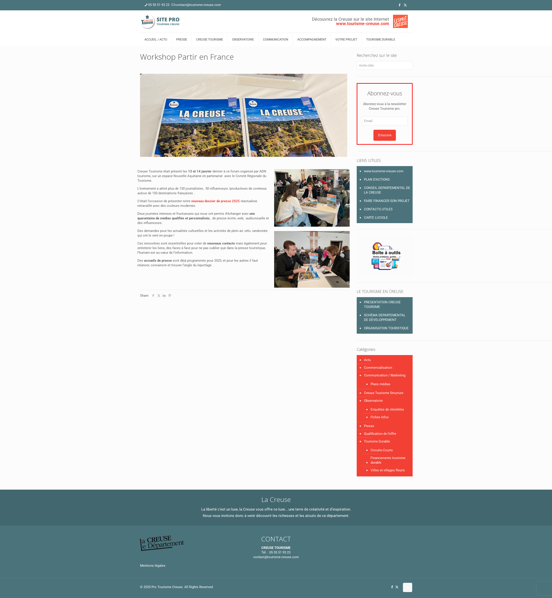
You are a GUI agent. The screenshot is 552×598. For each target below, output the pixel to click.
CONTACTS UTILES (378, 209)
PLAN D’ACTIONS (377, 179)
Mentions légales (152, 566)
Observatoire (373, 401)
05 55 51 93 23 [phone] (158, 5)
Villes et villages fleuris (388, 470)
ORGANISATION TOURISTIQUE (386, 328)
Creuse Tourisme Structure (383, 393)
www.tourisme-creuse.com (383, 171)
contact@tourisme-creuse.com (276, 557)
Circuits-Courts (382, 450)
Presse (369, 426)
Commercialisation (378, 368)
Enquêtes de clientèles (387, 409)
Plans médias (380, 384)
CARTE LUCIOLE (376, 218)
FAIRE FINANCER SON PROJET (387, 201)
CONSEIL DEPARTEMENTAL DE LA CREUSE (387, 190)
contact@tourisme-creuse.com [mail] (198, 5)
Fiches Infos (380, 417)
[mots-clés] (384, 65)
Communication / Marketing (384, 375)
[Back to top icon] (407, 587)
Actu (367, 360)
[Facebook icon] (399, 5)
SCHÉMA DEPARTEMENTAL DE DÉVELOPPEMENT (384, 317)
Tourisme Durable (377, 441)
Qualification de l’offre (380, 434)
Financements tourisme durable (388, 460)
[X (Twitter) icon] (405, 5)
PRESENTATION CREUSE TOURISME (382, 304)
